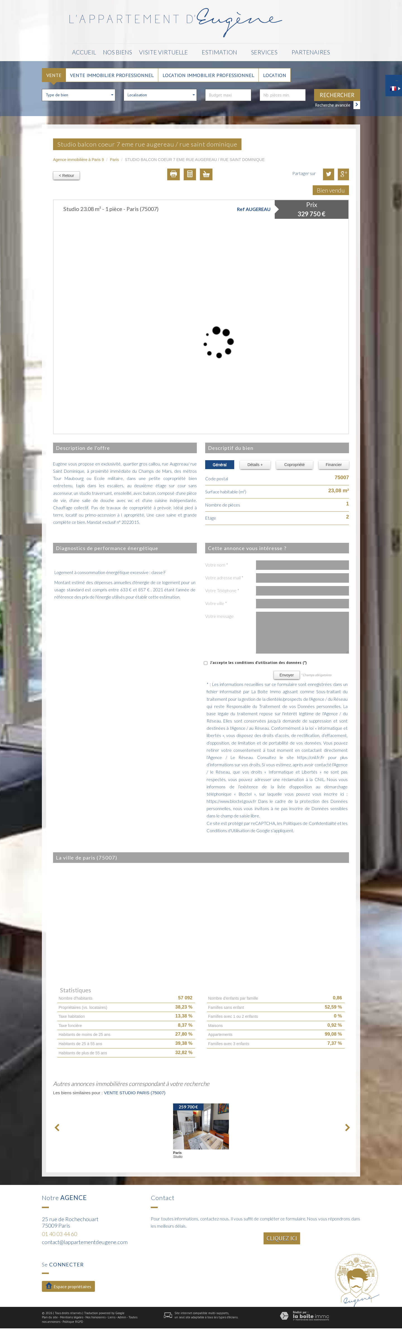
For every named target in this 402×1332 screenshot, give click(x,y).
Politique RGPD (73, 1322)
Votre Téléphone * (222, 590)
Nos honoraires (95, 1317)
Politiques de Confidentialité (309, 823)
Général (220, 464)
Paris (114, 159)
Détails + (255, 464)
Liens (111, 1317)
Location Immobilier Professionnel (208, 75)
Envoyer (286, 675)
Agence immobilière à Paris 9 (78, 159)
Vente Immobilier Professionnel (112, 75)
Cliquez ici (282, 1238)
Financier (334, 464)
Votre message (219, 616)
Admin (122, 1317)
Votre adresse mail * (224, 577)
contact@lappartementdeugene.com (85, 1242)
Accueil (84, 52)
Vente (53, 75)
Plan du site (50, 1317)
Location (274, 75)
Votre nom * (216, 564)
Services (264, 52)
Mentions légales (71, 1317)
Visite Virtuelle (163, 52)
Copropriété (294, 464)
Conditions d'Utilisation (228, 830)
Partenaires (310, 52)
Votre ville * (216, 603)
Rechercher (337, 95)
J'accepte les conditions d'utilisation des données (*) (258, 662)
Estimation (219, 52)
